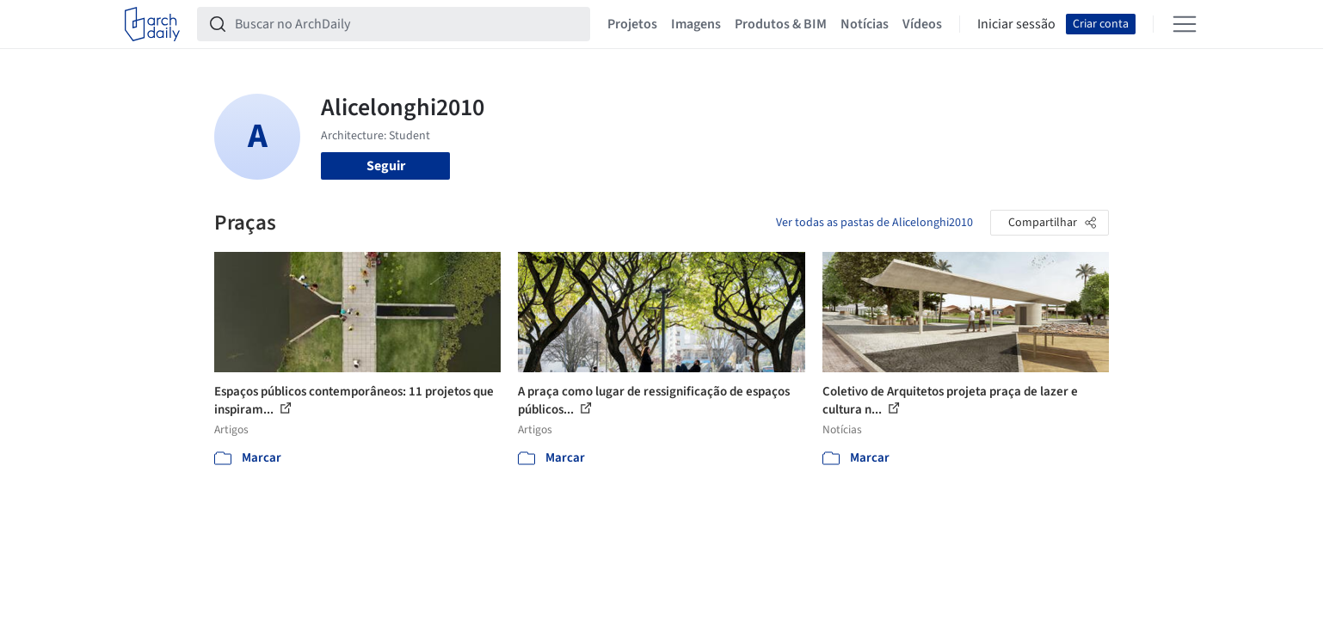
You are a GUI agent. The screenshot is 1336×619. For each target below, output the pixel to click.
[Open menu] (1184, 24)
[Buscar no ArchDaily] (407, 24)
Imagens (696, 24)
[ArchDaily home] (152, 24)
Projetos (632, 24)
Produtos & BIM (781, 24)
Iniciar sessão (1016, 24)
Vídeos (922, 24)
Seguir (385, 165)
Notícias (864, 24)
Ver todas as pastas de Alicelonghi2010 (874, 223)
